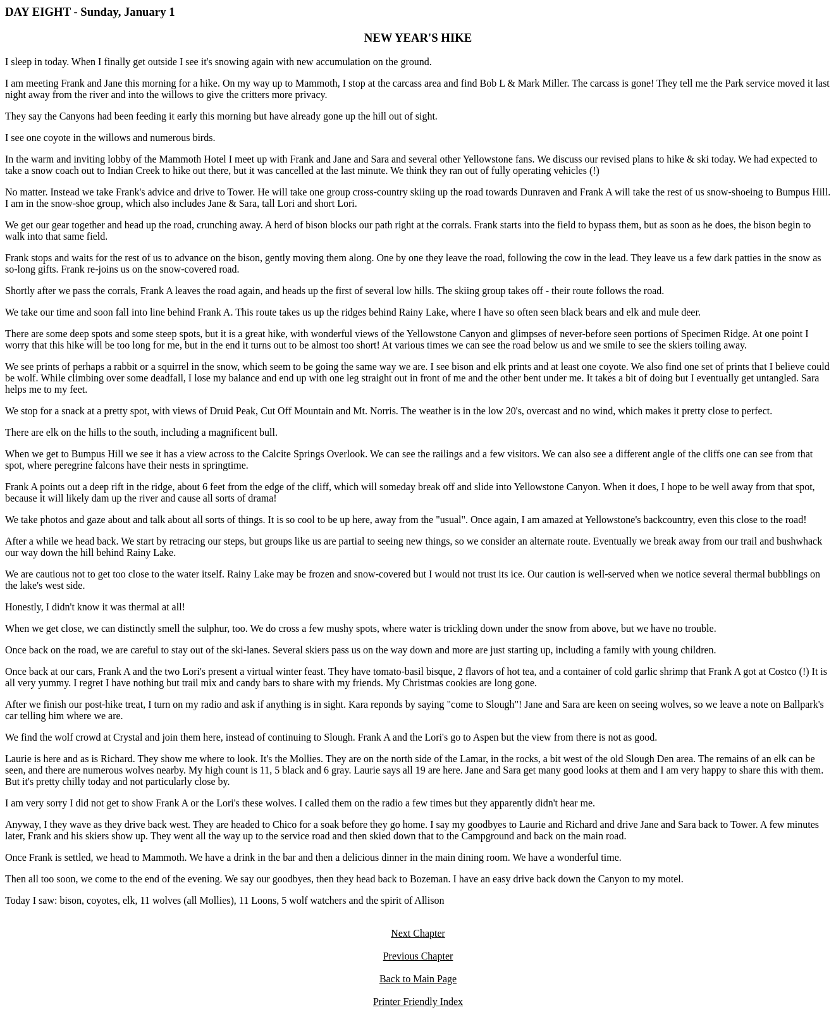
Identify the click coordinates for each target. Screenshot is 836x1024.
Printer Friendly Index (418, 1001)
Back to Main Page (418, 978)
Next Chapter (418, 933)
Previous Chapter (418, 956)
